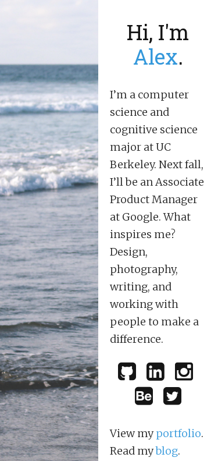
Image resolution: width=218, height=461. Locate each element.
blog (167, 451)
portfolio (178, 433)
